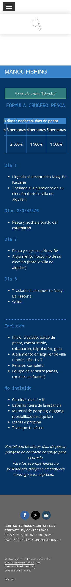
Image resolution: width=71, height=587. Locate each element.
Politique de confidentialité (37, 559)
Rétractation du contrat (20, 566)
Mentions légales (13, 559)
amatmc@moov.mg (47, 540)
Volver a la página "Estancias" (35, 93)
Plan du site (34, 562)
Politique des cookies (15, 562)
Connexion (10, 579)
